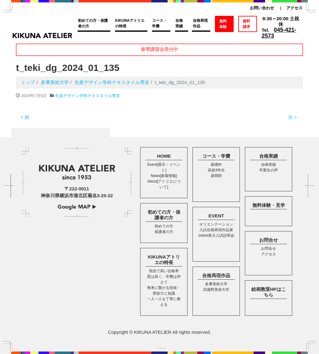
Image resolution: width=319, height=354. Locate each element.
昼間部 (216, 176)
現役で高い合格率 (164, 271)
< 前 (25, 117)
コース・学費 (159, 23)
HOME (164, 156)
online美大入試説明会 (216, 235)
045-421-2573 (279, 33)
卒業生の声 (268, 170)
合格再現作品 (200, 23)
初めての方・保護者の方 (93, 23)
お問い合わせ (262, 8)
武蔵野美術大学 (216, 289)
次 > (292, 117)
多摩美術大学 (216, 284)
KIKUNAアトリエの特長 (130, 23)
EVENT (216, 215)
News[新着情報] (164, 176)
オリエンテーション (216, 224)
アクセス (294, 8)
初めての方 (164, 226)
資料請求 (246, 24)
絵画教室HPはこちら (268, 291)
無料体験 (223, 24)
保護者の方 (164, 232)
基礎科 (216, 164)
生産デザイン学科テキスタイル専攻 (87, 95)
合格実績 (179, 23)
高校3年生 (216, 170)
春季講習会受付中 (159, 49)
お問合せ (268, 240)
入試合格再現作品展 (216, 230)
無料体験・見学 (268, 205)
